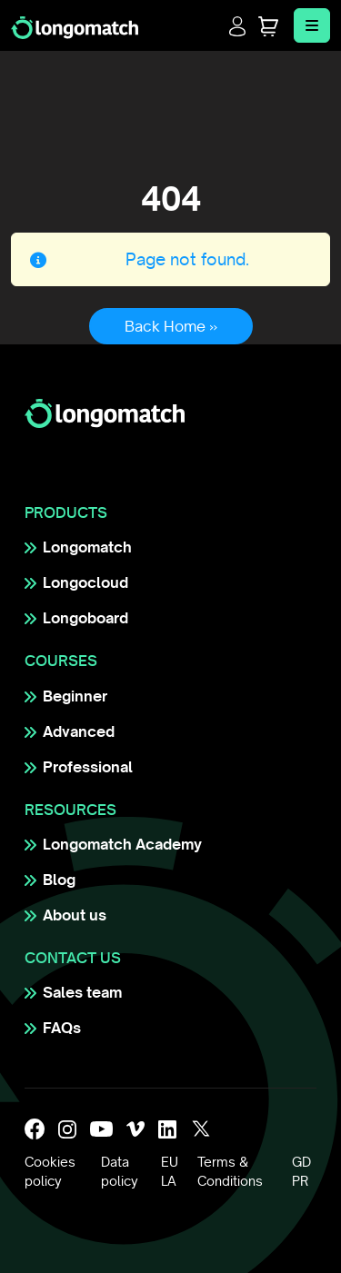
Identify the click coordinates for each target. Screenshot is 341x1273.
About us (74, 915)
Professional (88, 767)
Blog (59, 879)
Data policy (119, 1171)
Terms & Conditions (230, 1171)
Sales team (82, 992)
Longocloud (85, 582)
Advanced (79, 731)
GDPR (301, 1171)
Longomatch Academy (122, 844)
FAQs (62, 1028)
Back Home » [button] (171, 326)
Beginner (75, 696)
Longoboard (85, 618)
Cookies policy (50, 1171)
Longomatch (87, 547)
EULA (169, 1171)
